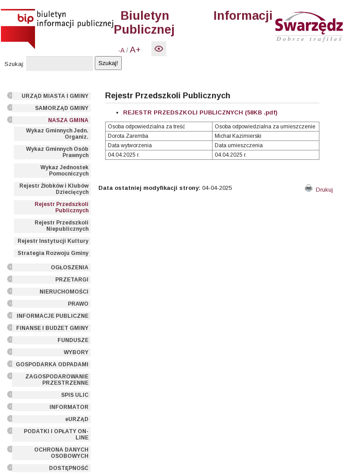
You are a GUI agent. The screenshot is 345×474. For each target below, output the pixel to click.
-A (121, 50)
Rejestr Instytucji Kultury (53, 241)
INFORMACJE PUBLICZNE (52, 316)
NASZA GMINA (68, 120)
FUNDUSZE (73, 340)
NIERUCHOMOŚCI (64, 292)
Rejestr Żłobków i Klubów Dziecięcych (53, 189)
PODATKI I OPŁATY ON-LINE (56, 434)
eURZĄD (76, 419)
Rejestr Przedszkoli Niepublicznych (61, 225)
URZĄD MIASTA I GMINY (55, 96)
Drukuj (319, 189)
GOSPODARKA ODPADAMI (52, 364)
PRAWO (78, 304)
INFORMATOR (68, 407)
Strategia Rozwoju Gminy (53, 253)
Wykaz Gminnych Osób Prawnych (57, 152)
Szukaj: (14, 64)
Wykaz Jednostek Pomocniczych (64, 170)
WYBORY (76, 352)
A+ (135, 49)
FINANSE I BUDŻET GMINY (52, 328)
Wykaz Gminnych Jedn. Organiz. (57, 133)
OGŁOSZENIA (69, 267)
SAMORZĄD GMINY (61, 108)
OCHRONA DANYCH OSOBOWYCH (61, 453)
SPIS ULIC (74, 395)
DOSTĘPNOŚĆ (68, 468)
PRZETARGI (71, 279)
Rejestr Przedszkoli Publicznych (61, 207)
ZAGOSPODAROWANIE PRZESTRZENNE (56, 379)
